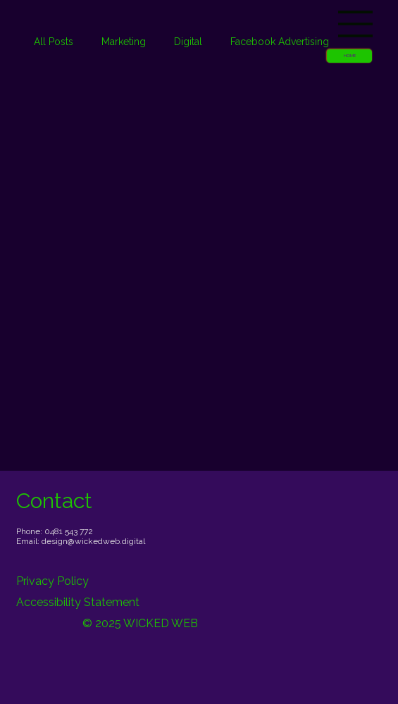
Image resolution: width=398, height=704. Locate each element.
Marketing (123, 41)
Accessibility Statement (77, 602)
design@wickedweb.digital (93, 541)
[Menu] (355, 24)
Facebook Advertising (279, 41)
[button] (349, 56)
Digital (188, 41)
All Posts (53, 41)
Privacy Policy (52, 581)
